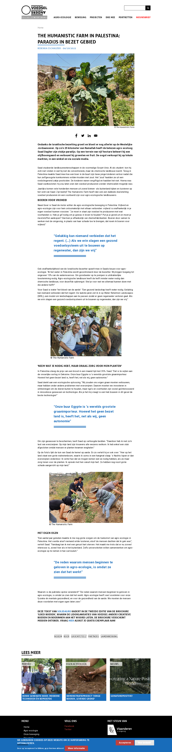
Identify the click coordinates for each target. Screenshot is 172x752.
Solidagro (64, 611)
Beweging (80, 17)
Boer (66, 636)
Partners (93, 636)
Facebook (69, 726)
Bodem (58, 636)
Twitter (67, 729)
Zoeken (148, 8)
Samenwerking (109, 636)
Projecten (96, 17)
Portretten (125, 17)
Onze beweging (31, 734)
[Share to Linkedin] (89, 135)
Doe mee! (28, 738)
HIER (72, 620)
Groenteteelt (79, 636)
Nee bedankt (144, 744)
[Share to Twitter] (82, 135)
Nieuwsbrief (143, 17)
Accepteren (125, 744)
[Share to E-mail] (95, 135)
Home (41, 27)
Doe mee (110, 17)
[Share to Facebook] (76, 135)
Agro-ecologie (62, 17)
